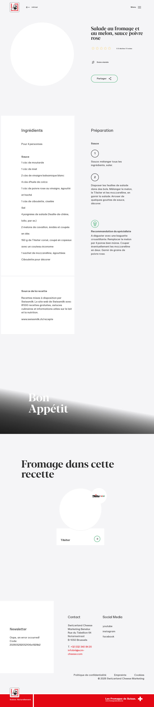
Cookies (139, 675)
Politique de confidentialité (90, 675)
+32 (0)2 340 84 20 (81, 647)
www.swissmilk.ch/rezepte (37, 319)
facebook (108, 636)
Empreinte (120, 675)
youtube (107, 626)
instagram (109, 631)
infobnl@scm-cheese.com (76, 652)
